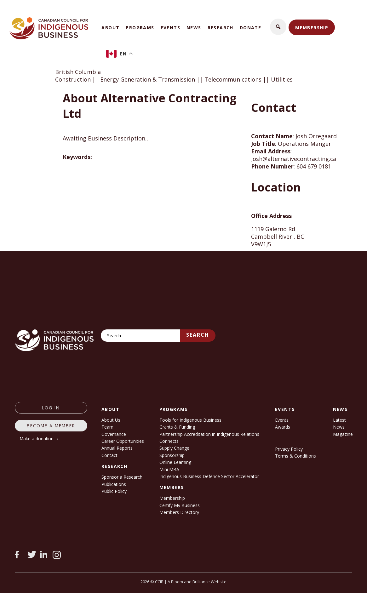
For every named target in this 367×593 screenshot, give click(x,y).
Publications (113, 484)
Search (197, 334)
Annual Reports (117, 448)
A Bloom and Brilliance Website (197, 581)
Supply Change (174, 448)
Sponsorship (172, 455)
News (193, 28)
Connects (169, 441)
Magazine (343, 434)
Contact (109, 455)
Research (220, 28)
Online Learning (175, 462)
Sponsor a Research (121, 477)
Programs (140, 28)
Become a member (51, 426)
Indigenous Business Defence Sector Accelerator (209, 476)
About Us (110, 420)
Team (107, 427)
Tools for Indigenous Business (190, 420)
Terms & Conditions (295, 456)
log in (51, 408)
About (110, 28)
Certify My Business (179, 505)
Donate (250, 28)
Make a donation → (39, 439)
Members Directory (179, 512)
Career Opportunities (122, 441)
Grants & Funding (177, 427)
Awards (282, 427)
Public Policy (114, 491)
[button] (278, 27)
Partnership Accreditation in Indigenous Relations (209, 434)
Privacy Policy (289, 449)
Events (170, 28)
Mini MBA (169, 469)
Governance (113, 434)
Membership (311, 28)
